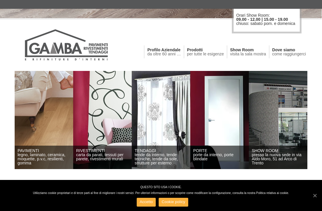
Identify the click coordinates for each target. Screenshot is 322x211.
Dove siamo (289, 52)
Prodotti (205, 52)
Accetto (146, 202)
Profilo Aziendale (164, 52)
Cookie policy (173, 202)
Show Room (248, 52)
